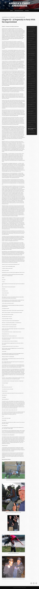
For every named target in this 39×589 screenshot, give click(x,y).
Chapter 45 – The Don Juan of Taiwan (32, 115)
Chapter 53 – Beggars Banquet (31, 130)
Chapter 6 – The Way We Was (31, 38)
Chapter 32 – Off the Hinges (31, 89)
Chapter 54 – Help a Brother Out (31, 132)
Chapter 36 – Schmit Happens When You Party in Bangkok (32, 97)
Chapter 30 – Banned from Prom (31, 85)
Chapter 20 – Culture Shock (31, 66)
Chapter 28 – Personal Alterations (31, 81)
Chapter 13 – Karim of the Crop (31, 51)
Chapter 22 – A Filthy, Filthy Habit (31, 70)
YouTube (27, 10)
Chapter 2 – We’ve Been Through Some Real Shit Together (31, 31)
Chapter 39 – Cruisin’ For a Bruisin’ (32, 102)
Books (11, 10)
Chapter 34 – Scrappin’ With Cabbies (32, 93)
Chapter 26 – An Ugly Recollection (31, 78)
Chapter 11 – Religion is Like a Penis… (32, 48)
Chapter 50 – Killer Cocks (30, 124)
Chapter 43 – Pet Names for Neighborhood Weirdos (31, 111)
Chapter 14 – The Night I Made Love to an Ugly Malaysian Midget (31, 53)
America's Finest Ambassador (19, 4)
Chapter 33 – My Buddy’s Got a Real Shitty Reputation (32, 91)
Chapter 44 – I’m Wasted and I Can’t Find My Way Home (32, 113)
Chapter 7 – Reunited (30, 40)
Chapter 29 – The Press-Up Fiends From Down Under (31, 83)
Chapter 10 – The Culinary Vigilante (32, 46)
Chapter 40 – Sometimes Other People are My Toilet (31, 104)
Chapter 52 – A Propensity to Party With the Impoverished (32, 128)
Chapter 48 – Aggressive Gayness (31, 120)
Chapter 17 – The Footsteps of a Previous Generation (31, 59)
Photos (19, 10)
